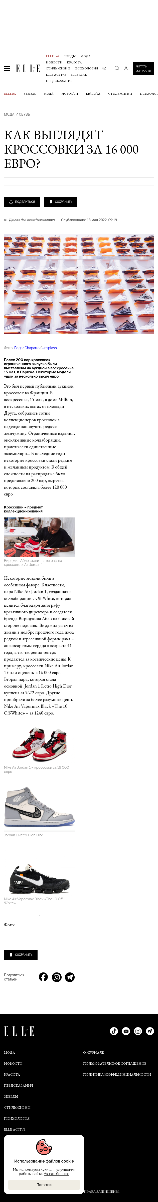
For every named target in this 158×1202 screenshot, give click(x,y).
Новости (54, 62)
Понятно (44, 1185)
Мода (85, 56)
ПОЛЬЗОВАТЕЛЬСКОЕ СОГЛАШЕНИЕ (114, 1063)
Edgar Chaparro (27, 348)
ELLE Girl (79, 74)
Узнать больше (56, 1174)
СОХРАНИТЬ (61, 202)
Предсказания (59, 81)
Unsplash (49, 348)
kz (104, 68)
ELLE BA (52, 56)
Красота (74, 62)
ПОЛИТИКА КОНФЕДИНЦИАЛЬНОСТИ (117, 1074)
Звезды (70, 56)
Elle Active (56, 74)
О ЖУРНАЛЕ (93, 1052)
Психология (86, 68)
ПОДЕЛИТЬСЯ (22, 202)
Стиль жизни (58, 68)
